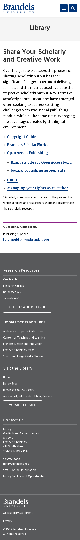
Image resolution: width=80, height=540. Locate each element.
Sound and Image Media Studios (23, 356)
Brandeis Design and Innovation (22, 344)
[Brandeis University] (18, 8)
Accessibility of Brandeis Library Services (28, 396)
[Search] (73, 8)
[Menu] (64, 8)
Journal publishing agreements (38, 170)
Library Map (10, 383)
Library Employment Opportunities (24, 476)
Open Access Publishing (27, 153)
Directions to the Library (18, 390)
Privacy (7, 521)
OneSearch (10, 279)
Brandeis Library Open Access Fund (41, 162)
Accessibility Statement (18, 513)
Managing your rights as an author (37, 188)
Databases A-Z (12, 292)
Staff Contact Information (19, 470)
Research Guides (13, 286)
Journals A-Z (11, 298)
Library (40, 28)
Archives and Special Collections (23, 331)
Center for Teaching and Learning (24, 337)
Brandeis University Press (18, 350)
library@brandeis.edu (16, 464)
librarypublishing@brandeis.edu (26, 239)
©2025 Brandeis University (19, 529)
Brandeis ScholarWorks (27, 145)
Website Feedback (22, 405)
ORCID (12, 180)
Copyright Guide (21, 137)
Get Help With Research (27, 307)
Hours (7, 377)
